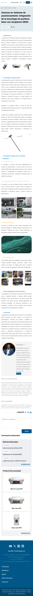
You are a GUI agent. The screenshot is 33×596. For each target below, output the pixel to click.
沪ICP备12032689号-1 (21, 591)
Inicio (2, 8)
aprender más (25, 464)
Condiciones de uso (20, 593)
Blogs (14, 8)
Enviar (27, 431)
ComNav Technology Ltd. (8, 591)
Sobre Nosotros (8, 8)
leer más (18, 373)
